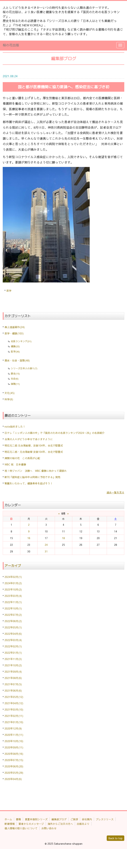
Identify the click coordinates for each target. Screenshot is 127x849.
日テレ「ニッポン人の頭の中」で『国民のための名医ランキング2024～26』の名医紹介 (55, 433)
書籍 (18, 819)
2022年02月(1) (13, 646)
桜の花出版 (11, 45)
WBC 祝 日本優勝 (15, 464)
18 (63, 538)
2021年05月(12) (14, 697)
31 (46, 551)
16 (28, 538)
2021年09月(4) (13, 671)
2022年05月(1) (13, 627)
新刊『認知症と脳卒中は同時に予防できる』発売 (32, 477)
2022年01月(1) (13, 652)
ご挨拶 (74, 819)
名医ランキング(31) (21, 341)
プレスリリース (105, 819)
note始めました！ (15, 426)
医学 (8, 290)
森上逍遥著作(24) (15, 327)
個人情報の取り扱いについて (21, 828)
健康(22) (15, 346)
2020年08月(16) (14, 754)
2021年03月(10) (14, 709)
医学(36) (15, 351)
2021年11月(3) (13, 659)
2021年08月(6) (13, 678)
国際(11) (15, 384)
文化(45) (9, 393)
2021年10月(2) (13, 665)
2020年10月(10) (14, 741)
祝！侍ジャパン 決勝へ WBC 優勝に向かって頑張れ (36, 471)
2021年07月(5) (13, 684)
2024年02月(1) (13, 577)
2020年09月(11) (14, 747)
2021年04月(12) (14, 703)
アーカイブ (13, 565)
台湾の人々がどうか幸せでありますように (29, 439)
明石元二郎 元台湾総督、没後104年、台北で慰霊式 (34, 445)
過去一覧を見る (115, 492)
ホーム (8, 819)
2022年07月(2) (13, 615)
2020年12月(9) (13, 728)
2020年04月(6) (13, 779)
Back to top (115, 838)
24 (46, 545)
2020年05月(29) (14, 772)
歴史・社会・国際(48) (17, 360)
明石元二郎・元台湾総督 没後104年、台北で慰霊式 (34, 452)
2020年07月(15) (14, 760)
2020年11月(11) (14, 735)
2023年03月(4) (13, 596)
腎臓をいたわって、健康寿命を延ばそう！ (29, 483)
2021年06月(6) (13, 690)
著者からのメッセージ (31, 824)
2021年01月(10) (14, 722)
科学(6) (9, 399)
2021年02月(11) (14, 716)
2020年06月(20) (14, 766)
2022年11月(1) (13, 602)
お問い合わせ (49, 828)
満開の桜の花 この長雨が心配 (22, 458)
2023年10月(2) (13, 589)
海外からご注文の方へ (60, 824)
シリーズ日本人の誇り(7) (24, 368)
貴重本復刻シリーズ (36, 819)
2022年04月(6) (13, 633)
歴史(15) (15, 373)
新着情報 (10, 824)
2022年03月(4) (13, 640)
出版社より (83, 824)
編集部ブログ (59, 819)
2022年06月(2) (13, 621)
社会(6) (14, 378)
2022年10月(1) (13, 608)
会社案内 (87, 819)
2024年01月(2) (13, 583)
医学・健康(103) (14, 333)
